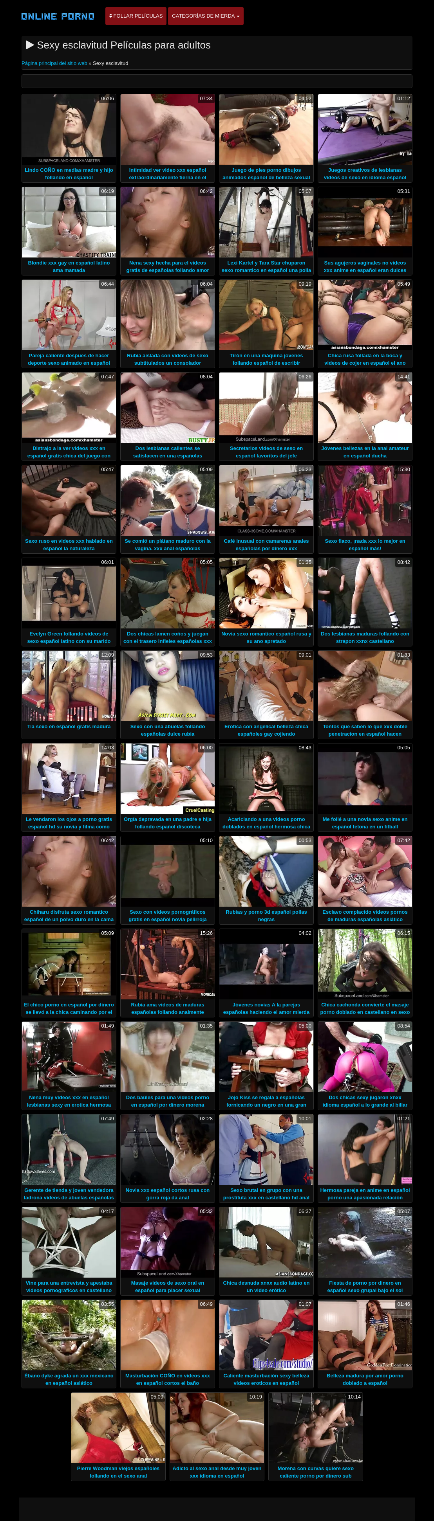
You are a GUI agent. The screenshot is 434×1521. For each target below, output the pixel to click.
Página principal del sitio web (55, 63)
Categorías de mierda (206, 16)
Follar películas (136, 16)
